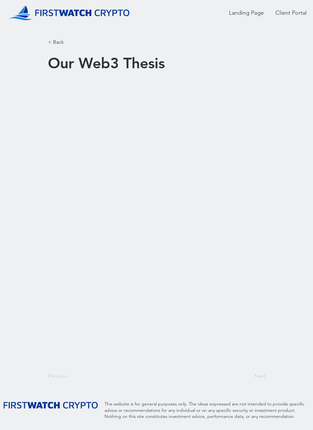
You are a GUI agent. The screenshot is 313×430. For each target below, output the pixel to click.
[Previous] (69, 376)
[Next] (249, 376)
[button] (69, 42)
